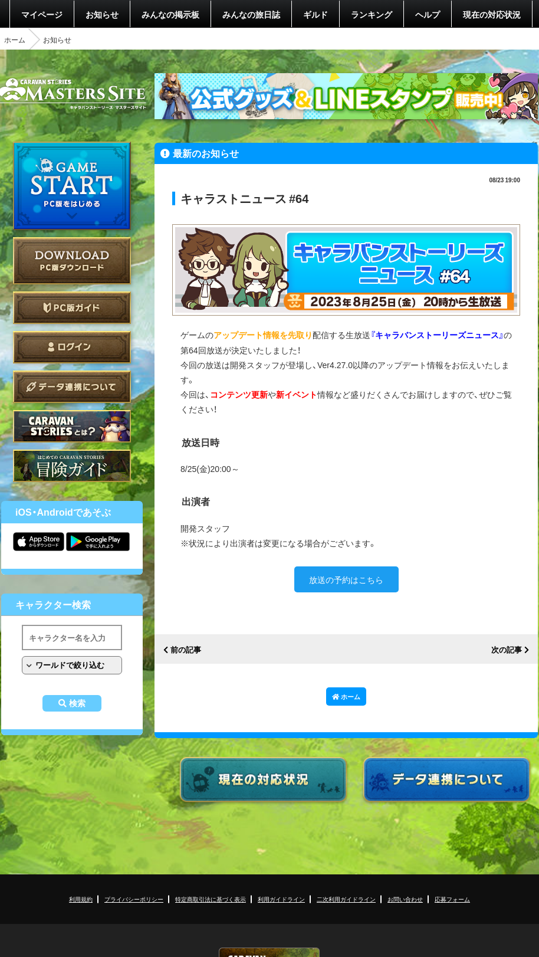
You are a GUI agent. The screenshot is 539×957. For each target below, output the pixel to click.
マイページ (42, 14)
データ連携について (72, 387)
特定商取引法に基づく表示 (210, 898)
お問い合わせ (405, 898)
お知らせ (102, 14)
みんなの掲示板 (170, 14)
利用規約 (81, 898)
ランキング (371, 14)
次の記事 (506, 650)
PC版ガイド (72, 307)
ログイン (72, 347)
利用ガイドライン (281, 898)
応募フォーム (452, 898)
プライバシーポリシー (133, 898)
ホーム (14, 39)
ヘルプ (427, 14)
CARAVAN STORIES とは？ (72, 426)
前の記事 (185, 650)
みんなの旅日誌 (251, 14)
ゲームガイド (72, 466)
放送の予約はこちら (346, 579)
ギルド (315, 14)
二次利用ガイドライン (346, 898)
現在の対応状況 (492, 14)
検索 (77, 703)
